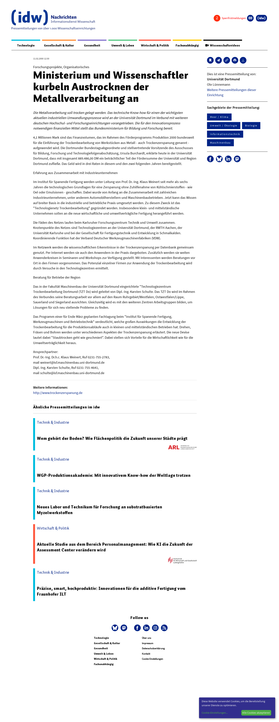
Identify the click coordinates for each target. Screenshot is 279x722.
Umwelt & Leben (118, 45)
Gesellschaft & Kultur (57, 45)
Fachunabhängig (184, 45)
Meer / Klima (219, 117)
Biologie (251, 125)
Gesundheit (89, 45)
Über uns (146, 638)
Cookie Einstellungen (152, 659)
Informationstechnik (225, 134)
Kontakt (146, 654)
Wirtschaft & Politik (151, 45)
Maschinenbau (220, 143)
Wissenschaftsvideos (221, 45)
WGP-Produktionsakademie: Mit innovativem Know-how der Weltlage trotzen (116, 475)
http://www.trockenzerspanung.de (57, 393)
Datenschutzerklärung (153, 648)
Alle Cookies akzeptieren (256, 712)
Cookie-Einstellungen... (215, 712)
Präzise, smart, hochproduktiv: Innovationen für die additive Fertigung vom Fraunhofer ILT (113, 591)
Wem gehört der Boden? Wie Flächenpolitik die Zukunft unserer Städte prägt (115, 438)
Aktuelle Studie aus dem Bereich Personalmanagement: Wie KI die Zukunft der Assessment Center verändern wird (113, 547)
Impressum (147, 643)
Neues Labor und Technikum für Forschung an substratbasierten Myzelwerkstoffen (101, 510)
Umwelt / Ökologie (223, 125)
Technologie (24, 45)
